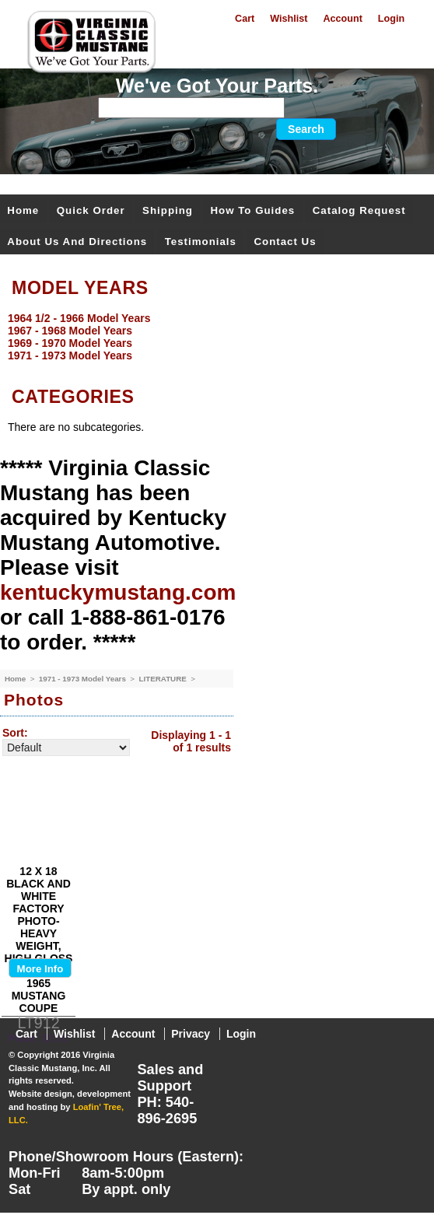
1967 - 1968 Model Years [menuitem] (70, 330)
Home (23, 210)
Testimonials (200, 241)
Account (342, 18)
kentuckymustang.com (118, 592)
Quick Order (91, 210)
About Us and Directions (77, 241)
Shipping (167, 210)
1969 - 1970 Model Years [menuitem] (70, 343)
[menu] (213, 337)
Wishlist (288, 18)
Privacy (190, 1034)
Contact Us (285, 241)
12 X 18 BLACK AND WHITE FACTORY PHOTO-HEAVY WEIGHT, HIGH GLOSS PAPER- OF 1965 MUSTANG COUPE (39, 939)
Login (391, 18)
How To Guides (252, 210)
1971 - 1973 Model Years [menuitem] (70, 355)
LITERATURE (163, 678)
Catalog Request (359, 210)
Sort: (15, 733)
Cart (244, 18)
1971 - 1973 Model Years (83, 678)
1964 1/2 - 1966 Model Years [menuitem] (79, 318)
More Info (40, 969)
